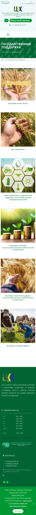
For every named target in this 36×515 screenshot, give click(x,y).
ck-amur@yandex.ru (29, 3)
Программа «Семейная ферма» (18, 346)
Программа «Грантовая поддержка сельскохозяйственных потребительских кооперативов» (18, 298)
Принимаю (18, 511)
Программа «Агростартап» (18, 103)
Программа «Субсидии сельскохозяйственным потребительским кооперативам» (18, 248)
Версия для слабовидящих (5, 2)
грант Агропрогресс (18, 149)
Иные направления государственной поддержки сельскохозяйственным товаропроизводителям (18, 197)
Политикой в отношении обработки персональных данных (20, 503)
